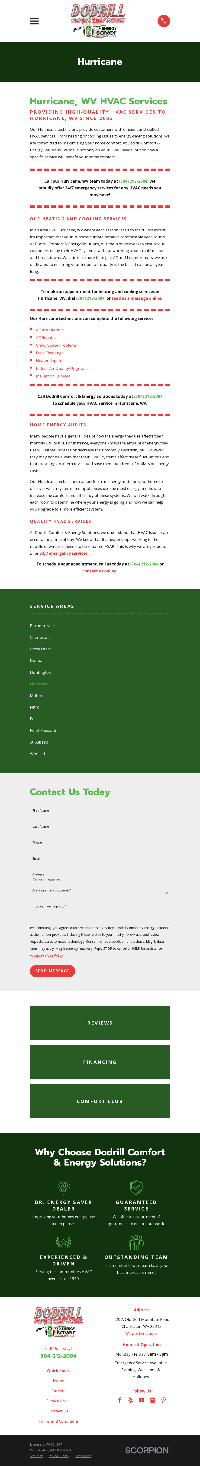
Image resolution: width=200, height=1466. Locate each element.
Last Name (40, 827)
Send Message (52, 971)
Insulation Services (53, 376)
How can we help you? (49, 906)
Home (58, 1380)
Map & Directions (142, 1333)
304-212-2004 (58, 1356)
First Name (40, 811)
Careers (58, 1390)
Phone (37, 843)
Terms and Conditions (58, 1421)
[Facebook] (120, 1400)
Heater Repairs (49, 360)
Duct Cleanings (49, 352)
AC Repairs (46, 337)
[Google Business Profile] (152, 1400)
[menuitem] (100, 626)
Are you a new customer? (51, 890)
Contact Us (58, 1411)
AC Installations (50, 329)
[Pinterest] (163, 1400)
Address (38, 874)
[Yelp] (130, 1400)
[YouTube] (141, 1400)
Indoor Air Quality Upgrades (62, 368)
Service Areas (58, 1400)
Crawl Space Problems (56, 345)
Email (36, 859)
